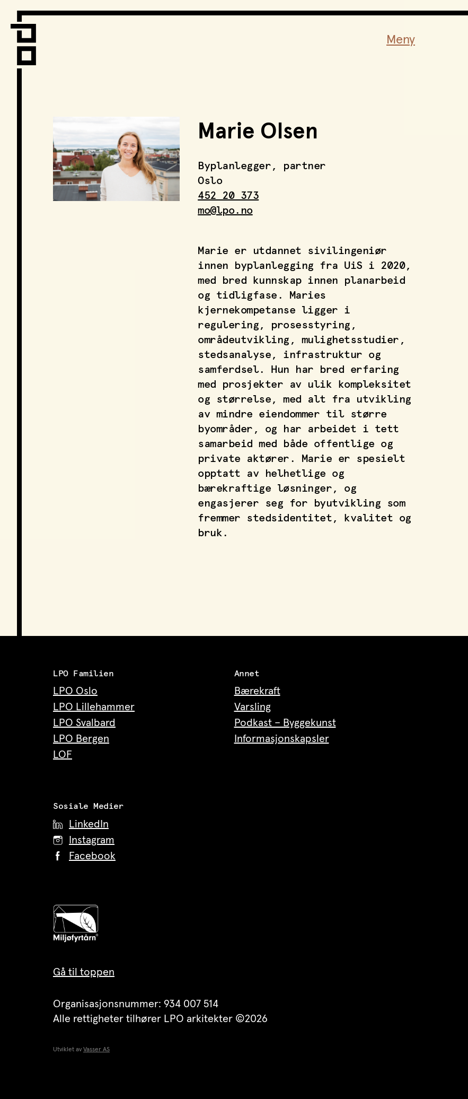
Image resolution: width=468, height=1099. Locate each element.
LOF (62, 754)
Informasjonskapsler (281, 739)
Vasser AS (96, 1049)
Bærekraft (257, 691)
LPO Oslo (75, 691)
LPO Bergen (81, 739)
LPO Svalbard (84, 723)
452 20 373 (228, 195)
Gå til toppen (83, 972)
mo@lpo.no (225, 210)
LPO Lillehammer (94, 707)
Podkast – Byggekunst (285, 723)
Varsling (252, 707)
